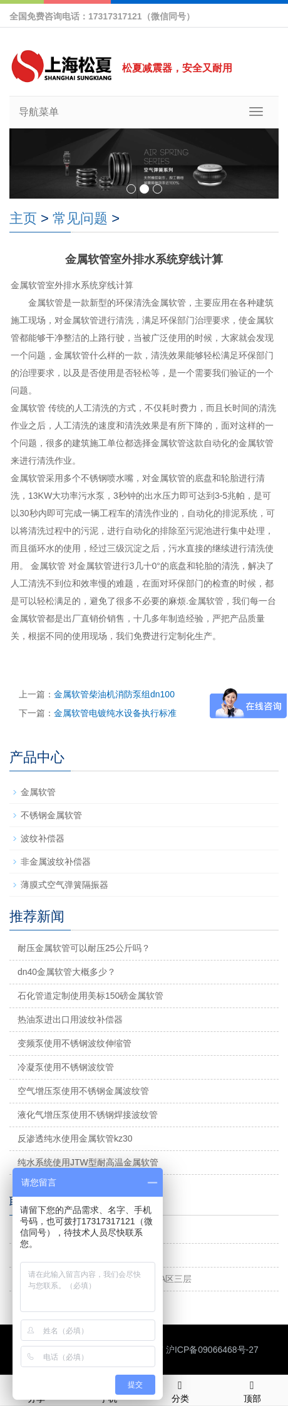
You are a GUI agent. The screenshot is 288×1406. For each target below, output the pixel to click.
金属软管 (38, 792)
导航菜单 (39, 112)
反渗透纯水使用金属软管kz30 (75, 1138)
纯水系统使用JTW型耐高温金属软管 (88, 1162)
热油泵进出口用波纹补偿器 (70, 1019)
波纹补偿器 (42, 838)
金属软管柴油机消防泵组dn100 (114, 694)
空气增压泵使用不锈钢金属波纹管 (83, 1091)
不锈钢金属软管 (51, 815)
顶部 (252, 1389)
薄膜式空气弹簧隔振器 (64, 885)
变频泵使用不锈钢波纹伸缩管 (74, 1043)
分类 (180, 1389)
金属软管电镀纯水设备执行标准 (115, 713)
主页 (23, 218)
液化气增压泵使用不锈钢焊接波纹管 (88, 1115)
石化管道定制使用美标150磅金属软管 (90, 996)
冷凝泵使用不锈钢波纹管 (66, 1067)
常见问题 (80, 218)
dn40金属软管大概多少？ (67, 972)
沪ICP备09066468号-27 (212, 1350)
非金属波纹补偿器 (56, 862)
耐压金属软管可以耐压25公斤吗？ (84, 948)
